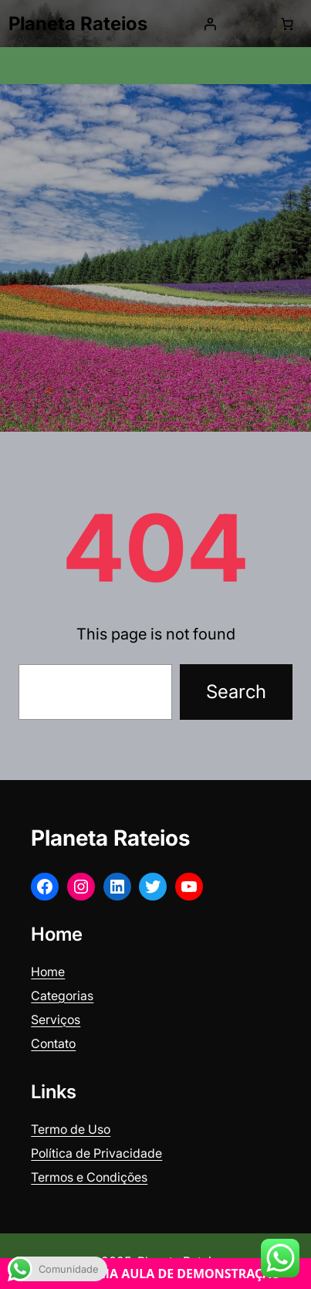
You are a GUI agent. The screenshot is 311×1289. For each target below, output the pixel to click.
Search (236, 691)
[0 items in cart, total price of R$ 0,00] (287, 23)
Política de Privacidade (96, 1153)
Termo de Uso (70, 1129)
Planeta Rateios (77, 23)
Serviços (55, 1019)
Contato (53, 1043)
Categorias (62, 995)
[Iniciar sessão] (209, 23)
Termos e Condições (89, 1177)
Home (48, 971)
